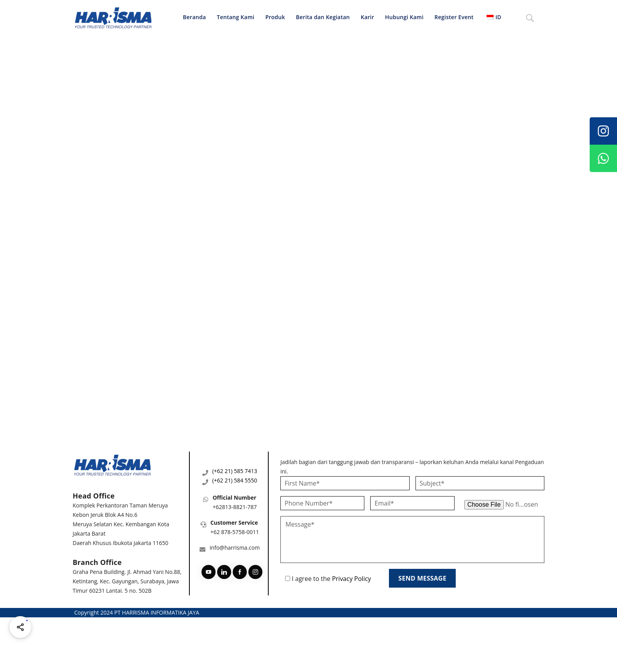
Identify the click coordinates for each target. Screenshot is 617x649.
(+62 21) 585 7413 (234, 471)
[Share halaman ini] (20, 627)
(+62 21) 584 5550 (234, 480)
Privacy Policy (351, 578)
